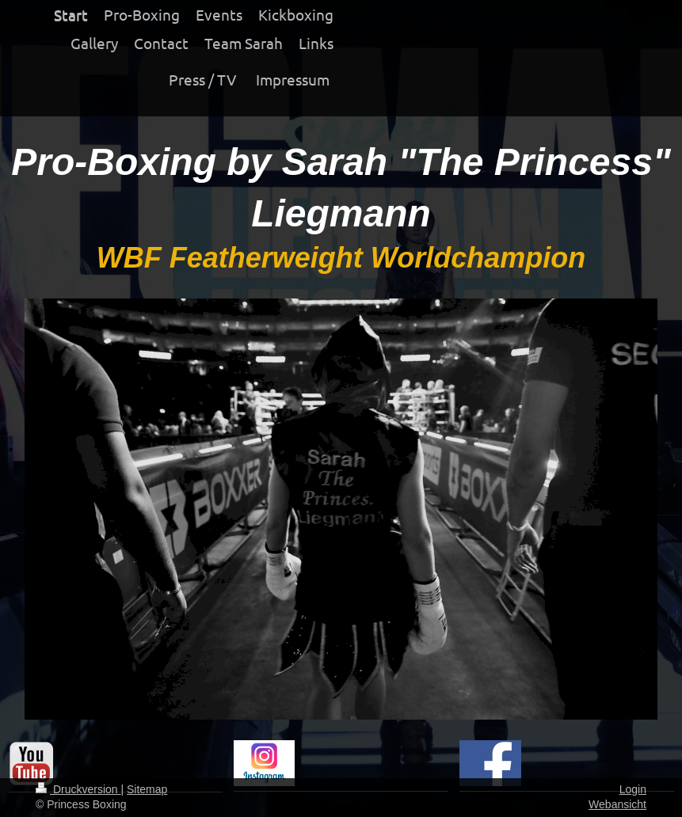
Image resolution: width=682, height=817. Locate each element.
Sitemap (147, 789)
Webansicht (617, 804)
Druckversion (78, 789)
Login (632, 789)
